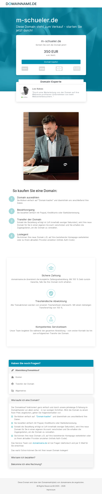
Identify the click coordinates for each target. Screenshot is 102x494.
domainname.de (40, 443)
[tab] (51, 370)
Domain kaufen (51, 62)
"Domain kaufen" (43, 416)
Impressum (51, 490)
